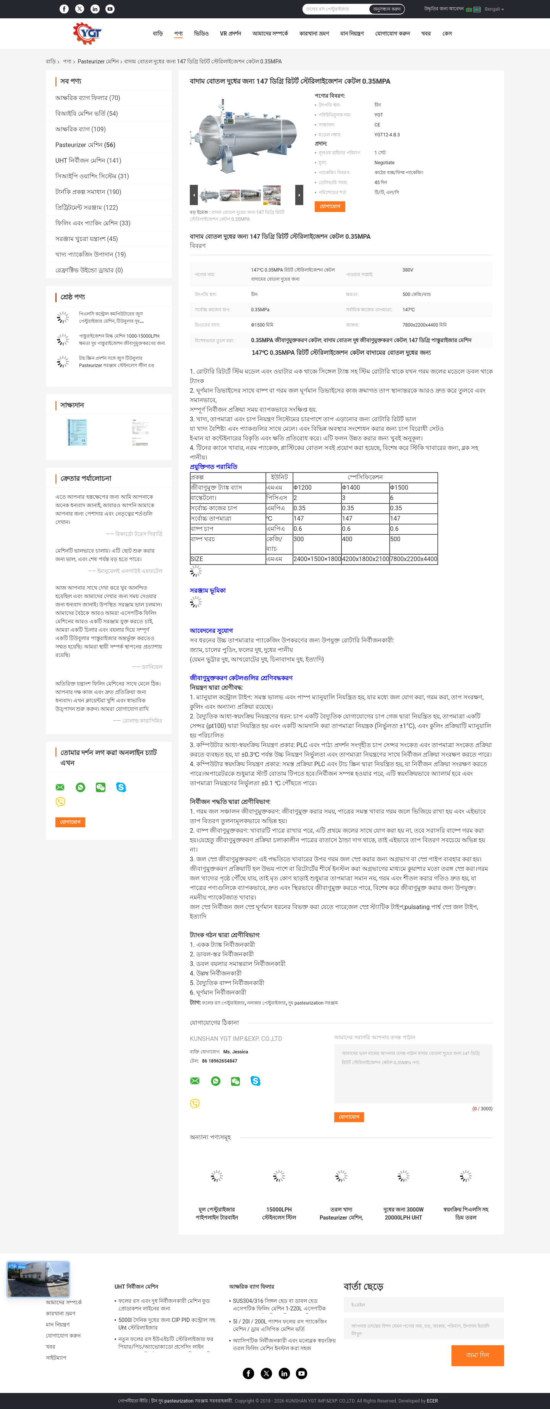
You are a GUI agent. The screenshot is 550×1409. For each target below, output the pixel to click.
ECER (432, 1401)
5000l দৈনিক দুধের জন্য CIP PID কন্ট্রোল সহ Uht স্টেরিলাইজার (166, 1324)
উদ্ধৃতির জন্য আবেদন (444, 8)
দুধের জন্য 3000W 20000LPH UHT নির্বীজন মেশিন (403, 1214)
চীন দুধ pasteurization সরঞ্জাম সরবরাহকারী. (192, 1401)
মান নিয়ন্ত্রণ (352, 34)
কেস (447, 34)
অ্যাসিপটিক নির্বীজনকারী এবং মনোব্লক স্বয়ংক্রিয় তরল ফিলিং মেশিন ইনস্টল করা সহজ (284, 1344)
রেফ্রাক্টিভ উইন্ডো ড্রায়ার (84, 270)
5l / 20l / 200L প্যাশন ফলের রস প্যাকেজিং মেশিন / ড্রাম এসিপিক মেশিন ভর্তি (280, 1325)
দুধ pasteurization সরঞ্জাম (313, 1003)
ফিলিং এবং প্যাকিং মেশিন (86, 223)
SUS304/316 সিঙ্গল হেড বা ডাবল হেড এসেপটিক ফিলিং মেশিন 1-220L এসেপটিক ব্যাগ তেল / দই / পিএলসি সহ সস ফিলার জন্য (281, 1306)
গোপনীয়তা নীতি (133, 1401)
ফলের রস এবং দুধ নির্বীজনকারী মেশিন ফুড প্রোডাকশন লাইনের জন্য (164, 1305)
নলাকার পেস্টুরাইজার (266, 1003)
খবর (426, 34)
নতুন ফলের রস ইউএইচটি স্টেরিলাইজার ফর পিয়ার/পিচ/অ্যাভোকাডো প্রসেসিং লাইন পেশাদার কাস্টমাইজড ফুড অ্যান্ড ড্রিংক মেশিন (166, 1344)
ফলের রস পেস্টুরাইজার (223, 1003)
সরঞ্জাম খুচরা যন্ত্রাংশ (80, 239)
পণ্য (178, 34)
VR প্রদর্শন (230, 34)
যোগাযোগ (330, 206)
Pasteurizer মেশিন (98, 61)
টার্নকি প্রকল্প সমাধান (80, 192)
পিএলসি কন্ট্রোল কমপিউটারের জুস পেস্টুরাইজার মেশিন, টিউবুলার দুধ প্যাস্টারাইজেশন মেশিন (111, 321)
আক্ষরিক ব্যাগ (72, 129)
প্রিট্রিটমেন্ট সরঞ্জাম (78, 207)
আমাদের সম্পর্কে (270, 34)
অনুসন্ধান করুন (387, 9)
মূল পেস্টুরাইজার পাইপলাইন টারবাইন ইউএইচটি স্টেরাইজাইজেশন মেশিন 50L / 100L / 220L (217, 1214)
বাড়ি (158, 34)
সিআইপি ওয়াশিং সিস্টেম (85, 176)
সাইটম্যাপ (56, 1358)
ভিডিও (201, 34)
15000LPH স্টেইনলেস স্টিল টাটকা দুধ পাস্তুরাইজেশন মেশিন (279, 1214)
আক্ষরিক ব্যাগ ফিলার (81, 98)
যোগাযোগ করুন (392, 34)
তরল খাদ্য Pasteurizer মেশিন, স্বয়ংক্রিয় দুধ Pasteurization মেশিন (341, 1214)
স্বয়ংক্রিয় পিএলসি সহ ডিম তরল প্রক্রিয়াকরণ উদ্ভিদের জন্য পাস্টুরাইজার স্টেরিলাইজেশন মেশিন (466, 1214)
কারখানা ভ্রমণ (313, 34)
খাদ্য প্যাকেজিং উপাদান (84, 254)
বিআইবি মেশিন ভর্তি (80, 113)
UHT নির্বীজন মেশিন (80, 160)
